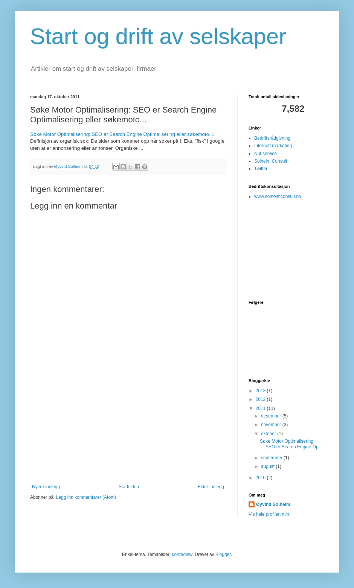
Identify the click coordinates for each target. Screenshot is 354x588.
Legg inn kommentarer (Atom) (86, 497)
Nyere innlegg (46, 486)
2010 (261, 477)
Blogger (223, 554)
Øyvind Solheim (273, 504)
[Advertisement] (128, 428)
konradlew (182, 554)
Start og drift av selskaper (158, 36)
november (271, 424)
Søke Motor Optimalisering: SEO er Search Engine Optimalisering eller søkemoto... (121, 134)
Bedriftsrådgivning (272, 138)
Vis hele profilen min (269, 514)
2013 (261, 390)
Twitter (260, 168)
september (272, 457)
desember (271, 416)
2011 (261, 408)
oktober (269, 433)
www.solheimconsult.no (277, 196)
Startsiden (129, 486)
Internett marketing (273, 145)
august (268, 466)
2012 (261, 399)
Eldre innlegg (211, 486)
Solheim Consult (270, 161)
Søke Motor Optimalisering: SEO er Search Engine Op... (291, 444)
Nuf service (265, 153)
